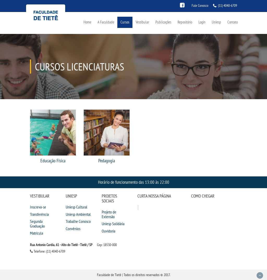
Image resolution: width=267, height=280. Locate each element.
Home (87, 22)
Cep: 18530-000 (107, 244)
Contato (232, 22)
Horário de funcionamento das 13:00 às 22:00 (133, 182)
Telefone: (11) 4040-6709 (47, 251)
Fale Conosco (200, 5)
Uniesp (216, 22)
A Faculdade (106, 22)
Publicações (163, 22)
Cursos (124, 22)
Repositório (185, 22)
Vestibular (142, 22)
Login (201, 22)
